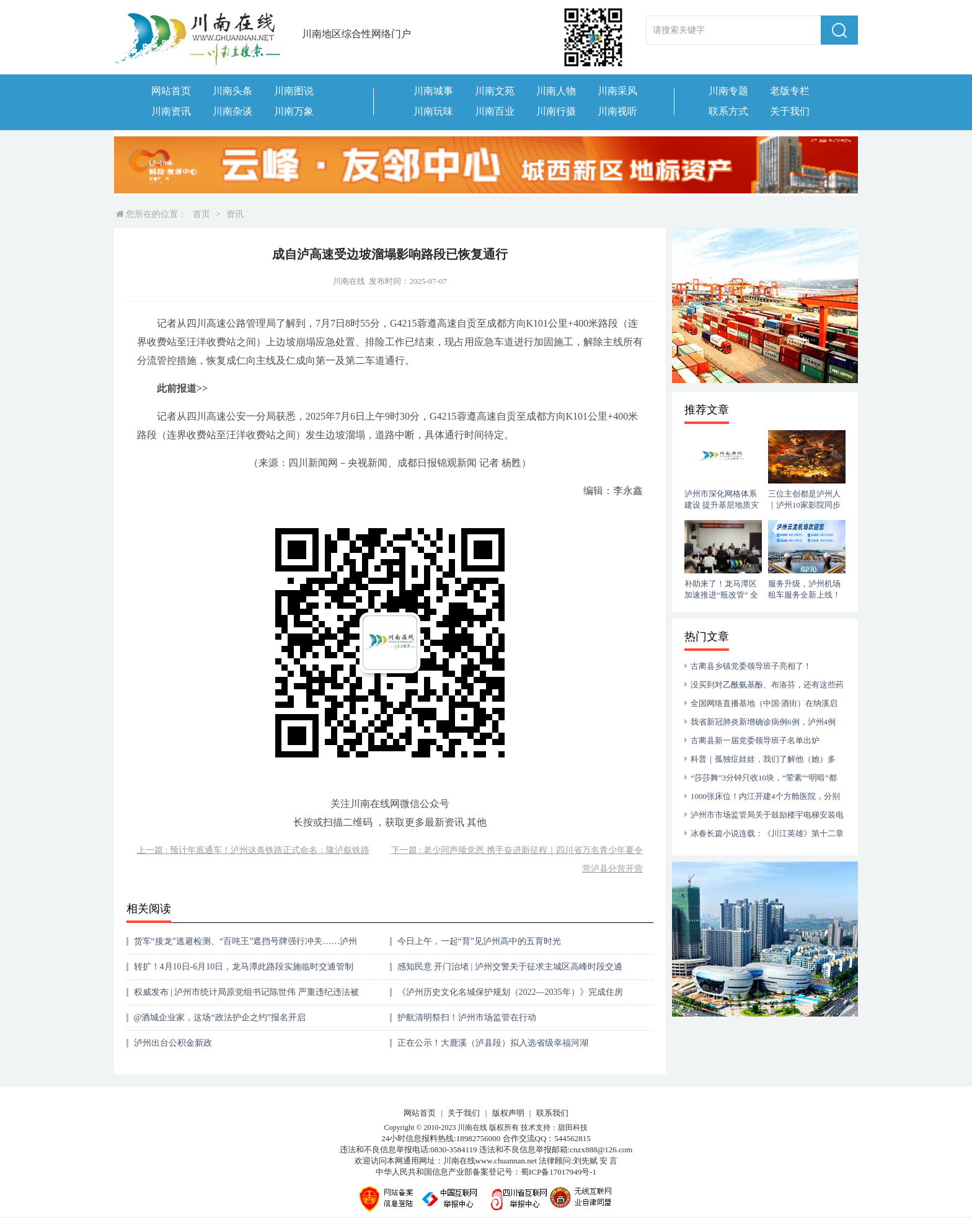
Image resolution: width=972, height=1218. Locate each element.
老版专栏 (790, 91)
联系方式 (728, 111)
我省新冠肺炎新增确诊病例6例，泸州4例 (763, 721)
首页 (201, 214)
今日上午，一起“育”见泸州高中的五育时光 (479, 941)
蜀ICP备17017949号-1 (558, 1171)
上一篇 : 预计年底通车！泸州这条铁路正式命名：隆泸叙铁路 (253, 850)
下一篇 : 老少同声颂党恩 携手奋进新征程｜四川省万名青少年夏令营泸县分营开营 (517, 859)
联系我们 (552, 1113)
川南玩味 (433, 111)
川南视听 (617, 111)
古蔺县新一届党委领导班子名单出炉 (755, 740)
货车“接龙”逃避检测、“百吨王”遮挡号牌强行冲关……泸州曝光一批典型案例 (246, 946)
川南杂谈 (232, 111)
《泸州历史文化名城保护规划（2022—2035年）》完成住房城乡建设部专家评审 (510, 996)
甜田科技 (573, 1127)
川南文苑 (495, 91)
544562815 (572, 1138)
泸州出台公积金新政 (173, 1043)
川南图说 (294, 91)
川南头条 (232, 91)
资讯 (235, 214)
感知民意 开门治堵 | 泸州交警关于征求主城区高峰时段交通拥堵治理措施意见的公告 (509, 971)
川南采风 (617, 91)
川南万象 (294, 111)
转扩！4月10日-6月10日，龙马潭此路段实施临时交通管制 (244, 966)
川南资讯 (171, 111)
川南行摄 (556, 111)
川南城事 (433, 91)
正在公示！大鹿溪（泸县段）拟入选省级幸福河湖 (492, 1043)
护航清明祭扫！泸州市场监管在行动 (466, 1017)
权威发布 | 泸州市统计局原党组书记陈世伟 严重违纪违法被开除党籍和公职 (246, 996)
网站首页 (171, 91)
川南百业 (495, 111)
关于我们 (790, 111)
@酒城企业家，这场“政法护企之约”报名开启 (220, 1017)
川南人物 (556, 91)
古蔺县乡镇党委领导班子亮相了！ (751, 666)
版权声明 (508, 1113)
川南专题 (728, 91)
